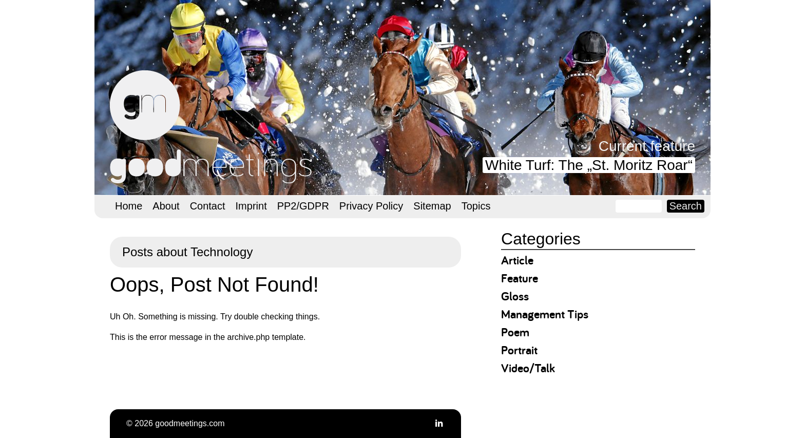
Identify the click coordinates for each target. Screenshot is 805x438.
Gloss (515, 296)
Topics (476, 206)
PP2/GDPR (303, 206)
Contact (207, 206)
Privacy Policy (371, 206)
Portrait (519, 350)
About (165, 206)
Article (517, 260)
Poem (515, 332)
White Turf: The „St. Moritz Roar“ (589, 165)
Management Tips (544, 314)
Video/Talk (528, 368)
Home (128, 206)
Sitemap (432, 206)
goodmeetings (212, 126)
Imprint (251, 206)
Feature (519, 278)
